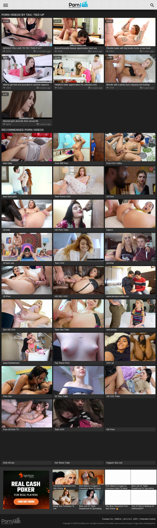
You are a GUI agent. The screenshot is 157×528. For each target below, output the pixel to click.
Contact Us (107, 519)
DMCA (118, 519)
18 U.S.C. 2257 (130, 519)
